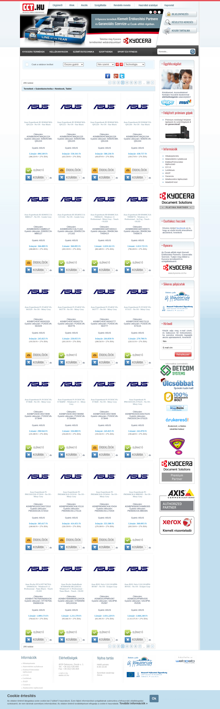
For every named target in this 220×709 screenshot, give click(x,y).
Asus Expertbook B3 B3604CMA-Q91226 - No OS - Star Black (104, 123)
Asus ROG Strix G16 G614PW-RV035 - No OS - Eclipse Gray (137, 585)
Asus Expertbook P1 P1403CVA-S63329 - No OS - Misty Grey (38, 308)
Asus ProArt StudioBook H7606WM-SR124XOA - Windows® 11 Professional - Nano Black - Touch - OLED (71, 587)
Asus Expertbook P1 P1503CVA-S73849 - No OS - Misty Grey (104, 400)
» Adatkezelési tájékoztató (32, 688)
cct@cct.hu (63, 673)
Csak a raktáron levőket (43, 64)
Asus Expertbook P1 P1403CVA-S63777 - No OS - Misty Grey (104, 308)
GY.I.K (168, 167)
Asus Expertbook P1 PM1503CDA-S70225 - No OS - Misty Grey (137, 401)
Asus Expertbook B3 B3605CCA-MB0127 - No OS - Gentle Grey (38, 215)
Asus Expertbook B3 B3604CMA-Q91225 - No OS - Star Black (71, 123)
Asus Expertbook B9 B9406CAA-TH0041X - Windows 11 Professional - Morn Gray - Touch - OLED (104, 217)
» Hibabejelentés (28, 663)
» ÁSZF (24, 681)
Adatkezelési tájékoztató (176, 179)
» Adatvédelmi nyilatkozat (32, 666)
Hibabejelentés (172, 156)
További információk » (133, 703)
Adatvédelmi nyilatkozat (176, 159)
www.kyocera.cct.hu (177, 273)
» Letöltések (26, 678)
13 (148, 82)
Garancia (169, 176)
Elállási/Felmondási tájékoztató (174, 163)
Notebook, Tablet (63, 89)
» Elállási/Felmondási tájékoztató (30, 670)
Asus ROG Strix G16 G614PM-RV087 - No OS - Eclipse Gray (104, 585)
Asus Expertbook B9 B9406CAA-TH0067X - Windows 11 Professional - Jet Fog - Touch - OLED (137, 217)
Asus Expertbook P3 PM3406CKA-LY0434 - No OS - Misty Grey (104, 494)
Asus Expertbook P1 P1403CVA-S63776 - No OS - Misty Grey (71, 308)
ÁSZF (168, 173)
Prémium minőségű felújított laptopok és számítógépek (178, 129)
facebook (180, 228)
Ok (154, 698)
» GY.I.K (25, 675)
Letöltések (170, 170)
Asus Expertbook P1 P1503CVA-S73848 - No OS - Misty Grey (38, 400)
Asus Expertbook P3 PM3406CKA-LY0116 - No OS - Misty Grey (71, 494)
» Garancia (25, 684)
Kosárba (38, 178)
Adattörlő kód (171, 182)
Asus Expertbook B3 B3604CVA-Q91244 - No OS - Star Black (137, 123)
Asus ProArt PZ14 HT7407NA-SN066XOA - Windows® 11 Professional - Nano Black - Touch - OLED (38, 587)
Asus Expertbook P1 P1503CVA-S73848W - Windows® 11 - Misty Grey (71, 401)
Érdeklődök (73, 170)
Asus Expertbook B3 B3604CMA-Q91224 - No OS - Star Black (38, 123)
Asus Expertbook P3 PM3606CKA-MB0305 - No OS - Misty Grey (138, 494)
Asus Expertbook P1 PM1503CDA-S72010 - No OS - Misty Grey (38, 494)
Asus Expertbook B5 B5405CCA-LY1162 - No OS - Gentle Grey (71, 215)
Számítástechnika (44, 89)
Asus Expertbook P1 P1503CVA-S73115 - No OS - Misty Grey (137, 308)
